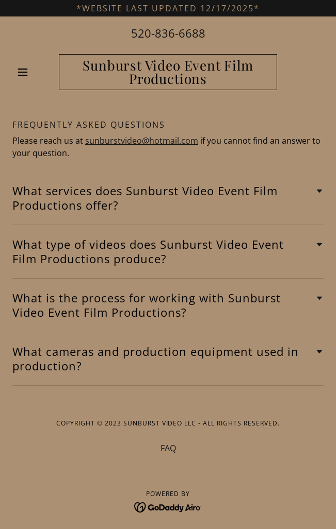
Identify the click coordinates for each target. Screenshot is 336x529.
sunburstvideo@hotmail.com (141, 140)
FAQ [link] (168, 448)
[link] (168, 72)
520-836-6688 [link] (168, 33)
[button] (35, 72)
